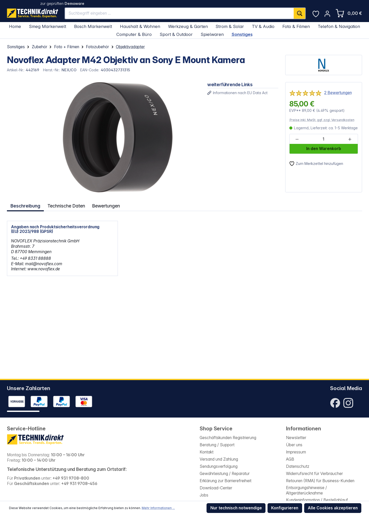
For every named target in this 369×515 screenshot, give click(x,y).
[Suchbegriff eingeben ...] (179, 13)
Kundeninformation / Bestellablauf (317, 500)
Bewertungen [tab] (107, 205)
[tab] (25, 205)
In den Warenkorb (323, 148)
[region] (103, 137)
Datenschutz (297, 466)
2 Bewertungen (338, 92)
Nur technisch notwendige (236, 508)
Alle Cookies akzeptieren (333, 508)
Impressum (296, 452)
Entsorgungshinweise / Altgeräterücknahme (306, 490)
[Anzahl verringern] (297, 139)
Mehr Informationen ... (158, 508)
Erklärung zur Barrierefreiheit (225, 480)
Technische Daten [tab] (66, 205)
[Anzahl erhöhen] (349, 139)
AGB (290, 459)
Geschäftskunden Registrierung (228, 437)
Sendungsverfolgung (219, 466)
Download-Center (216, 488)
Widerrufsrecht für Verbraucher (314, 473)
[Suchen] (300, 13)
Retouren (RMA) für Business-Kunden (320, 480)
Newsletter (296, 437)
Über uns (294, 444)
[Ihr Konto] (327, 14)
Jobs (204, 495)
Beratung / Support (217, 444)
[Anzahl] (323, 139)
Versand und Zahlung (219, 459)
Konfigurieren (284, 508)
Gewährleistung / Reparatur (225, 473)
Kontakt (206, 452)
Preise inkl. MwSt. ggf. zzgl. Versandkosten (322, 120)
